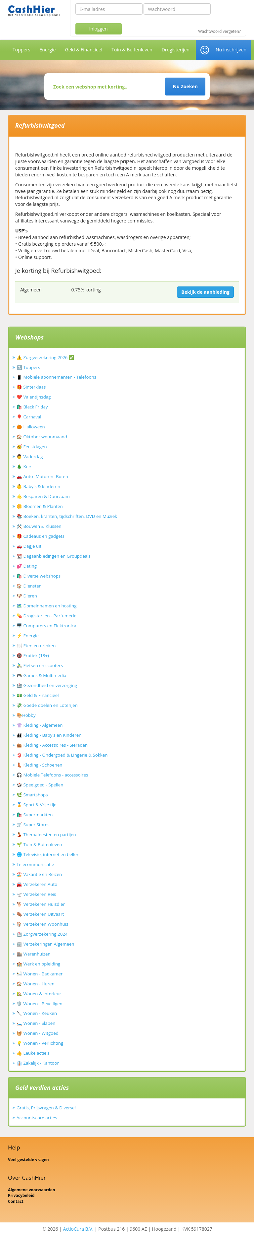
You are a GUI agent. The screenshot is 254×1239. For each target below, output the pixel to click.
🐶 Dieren (27, 596)
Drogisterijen (176, 49)
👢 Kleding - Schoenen (40, 765)
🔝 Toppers (28, 367)
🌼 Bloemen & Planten (40, 506)
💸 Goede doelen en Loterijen (47, 705)
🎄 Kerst (25, 466)
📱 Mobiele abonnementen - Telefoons (56, 377)
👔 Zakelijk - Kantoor (38, 1063)
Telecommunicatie (35, 864)
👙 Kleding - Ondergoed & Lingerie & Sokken (62, 755)
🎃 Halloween (31, 427)
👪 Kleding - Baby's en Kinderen (49, 735)
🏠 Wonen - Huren (36, 984)
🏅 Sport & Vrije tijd (37, 805)
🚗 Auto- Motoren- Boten (42, 476)
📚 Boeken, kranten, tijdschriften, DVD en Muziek (67, 516)
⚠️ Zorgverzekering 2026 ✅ (45, 357)
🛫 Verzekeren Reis (36, 894)
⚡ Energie (28, 636)
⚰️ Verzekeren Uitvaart (40, 914)
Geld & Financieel (83, 49)
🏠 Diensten (29, 586)
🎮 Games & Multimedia (41, 675)
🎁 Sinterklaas (31, 387)
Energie (48, 49)
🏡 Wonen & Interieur (39, 994)
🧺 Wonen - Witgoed (38, 1033)
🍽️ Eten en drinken (36, 646)
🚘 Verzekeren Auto (37, 884)
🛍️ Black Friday (32, 407)
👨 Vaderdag (30, 457)
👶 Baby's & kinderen (38, 486)
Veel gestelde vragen (28, 1159)
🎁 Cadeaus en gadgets (40, 536)
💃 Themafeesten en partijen (46, 834)
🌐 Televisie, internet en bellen (48, 854)
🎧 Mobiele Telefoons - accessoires (52, 775)
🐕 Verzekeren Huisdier (41, 904)
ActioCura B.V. (78, 1229)
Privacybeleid (21, 1195)
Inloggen (98, 29)
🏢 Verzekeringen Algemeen (45, 944)
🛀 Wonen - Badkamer (40, 974)
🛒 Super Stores (33, 825)
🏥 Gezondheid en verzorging (47, 685)
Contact (15, 1201)
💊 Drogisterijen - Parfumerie (46, 616)
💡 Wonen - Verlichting (40, 1043)
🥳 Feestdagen (32, 447)
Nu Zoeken (185, 86)
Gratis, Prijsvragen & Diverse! (46, 1108)
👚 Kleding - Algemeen (40, 725)
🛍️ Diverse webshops (39, 576)
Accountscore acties (37, 1118)
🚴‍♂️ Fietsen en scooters (40, 665)
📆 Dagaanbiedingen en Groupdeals (54, 556)
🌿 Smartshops (32, 795)
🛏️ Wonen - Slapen (36, 1023)
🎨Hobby (26, 715)
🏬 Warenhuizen (34, 954)
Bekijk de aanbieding (205, 292)
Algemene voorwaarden (31, 1190)
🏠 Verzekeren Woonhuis (42, 924)
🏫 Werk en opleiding (38, 964)
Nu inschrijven (231, 49)
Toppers (21, 49)
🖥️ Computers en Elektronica (46, 626)
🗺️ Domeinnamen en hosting (46, 606)
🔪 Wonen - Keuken (37, 1013)
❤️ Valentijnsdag (34, 397)
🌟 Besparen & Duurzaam (43, 496)
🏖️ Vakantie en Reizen (39, 874)
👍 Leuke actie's (33, 1053)
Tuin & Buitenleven (131, 49)
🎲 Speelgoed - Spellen (40, 785)
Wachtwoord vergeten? (219, 31)
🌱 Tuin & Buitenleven (39, 844)
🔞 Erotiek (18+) (33, 655)
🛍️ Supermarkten (35, 815)
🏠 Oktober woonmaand (42, 437)
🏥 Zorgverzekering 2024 (42, 934)
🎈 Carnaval (29, 417)
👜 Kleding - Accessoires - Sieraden (52, 745)
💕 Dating (27, 566)
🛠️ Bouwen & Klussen (39, 526)
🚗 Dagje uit (29, 546)
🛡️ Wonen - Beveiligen (40, 1004)
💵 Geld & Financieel (38, 695)
